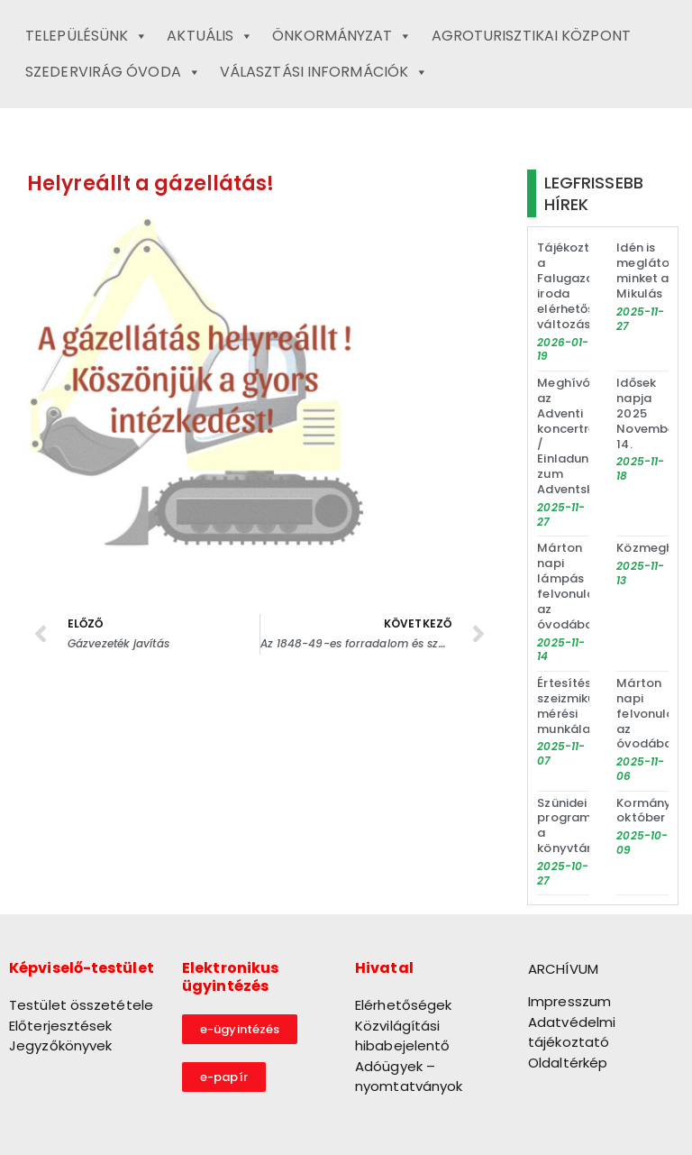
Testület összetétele (81, 1004)
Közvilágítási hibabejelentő (402, 1036)
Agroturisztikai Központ (531, 35)
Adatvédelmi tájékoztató (571, 1032)
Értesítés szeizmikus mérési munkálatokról (581, 706)
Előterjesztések (61, 1025)
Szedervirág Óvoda (113, 72)
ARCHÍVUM (563, 968)
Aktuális (210, 36)
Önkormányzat (342, 36)
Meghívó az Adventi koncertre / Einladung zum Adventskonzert (584, 436)
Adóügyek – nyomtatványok (408, 1076)
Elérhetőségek (403, 1004)
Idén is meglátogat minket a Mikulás (653, 270)
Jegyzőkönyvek (60, 1045)
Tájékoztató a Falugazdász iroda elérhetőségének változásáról (587, 285)
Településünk (86, 36)
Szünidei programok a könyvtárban (576, 825)
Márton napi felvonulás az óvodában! (649, 713)
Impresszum (569, 1001)
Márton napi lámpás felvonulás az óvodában (569, 585)
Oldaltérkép (567, 1062)
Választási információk (324, 72)
